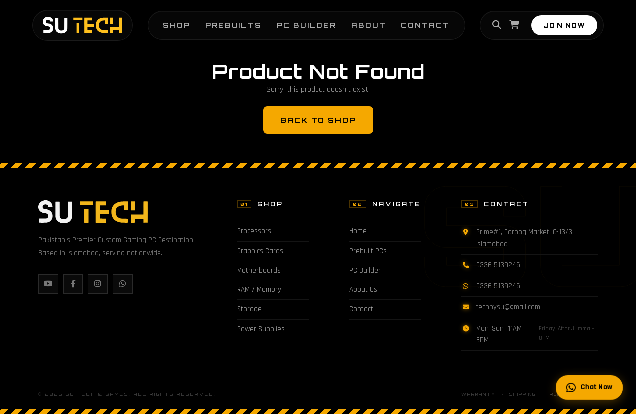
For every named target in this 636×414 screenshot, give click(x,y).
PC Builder (306, 25)
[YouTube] (48, 284)
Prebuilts (233, 25)
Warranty (478, 394)
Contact (425, 25)
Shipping (522, 394)
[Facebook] (73, 284)
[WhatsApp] (123, 284)
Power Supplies (261, 329)
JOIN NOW (564, 25)
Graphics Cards (260, 251)
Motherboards (259, 270)
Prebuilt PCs (368, 251)
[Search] (496, 25)
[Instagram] (98, 284)
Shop (176, 25)
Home (358, 231)
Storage (249, 309)
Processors (254, 231)
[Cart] (514, 25)
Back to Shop (318, 119)
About (368, 25)
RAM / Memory (259, 289)
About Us (363, 289)
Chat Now (589, 387)
